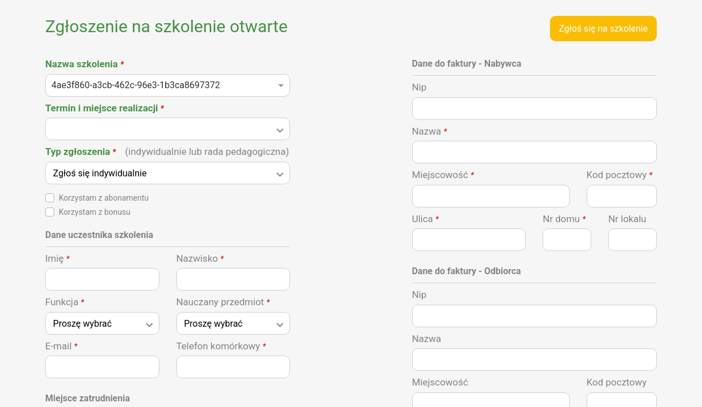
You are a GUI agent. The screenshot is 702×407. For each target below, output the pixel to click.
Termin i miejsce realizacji (104, 108)
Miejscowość (443, 174)
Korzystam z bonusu (95, 212)
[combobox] (167, 88)
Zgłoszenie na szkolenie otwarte (166, 26)
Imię (57, 258)
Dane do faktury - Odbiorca (466, 271)
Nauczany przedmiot (223, 302)
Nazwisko (200, 258)
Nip (419, 87)
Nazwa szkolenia (84, 64)
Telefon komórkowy (221, 346)
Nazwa (429, 131)
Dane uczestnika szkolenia (99, 235)
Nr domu (564, 218)
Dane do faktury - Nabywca (467, 63)
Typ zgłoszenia (167, 151)
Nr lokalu (627, 218)
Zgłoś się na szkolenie (603, 28)
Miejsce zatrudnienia (87, 398)
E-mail (61, 346)
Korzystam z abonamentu (104, 197)
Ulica (425, 218)
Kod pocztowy (620, 174)
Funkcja (64, 302)
